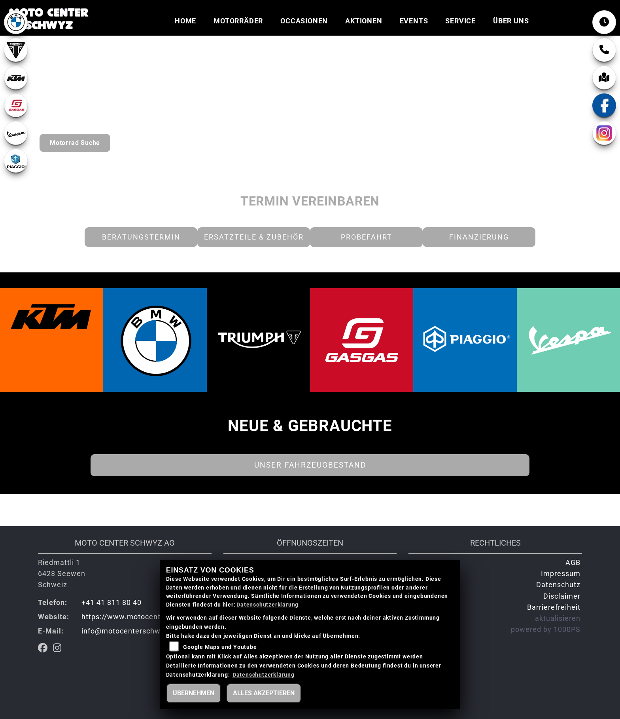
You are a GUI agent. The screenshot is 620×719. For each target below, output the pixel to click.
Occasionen (304, 21)
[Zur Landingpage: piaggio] (16, 161)
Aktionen (363, 21)
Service (460, 21)
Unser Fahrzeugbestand (310, 465)
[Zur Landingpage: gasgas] (16, 105)
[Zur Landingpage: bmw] (16, 22)
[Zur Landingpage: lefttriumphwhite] (16, 50)
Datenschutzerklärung (267, 604)
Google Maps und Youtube (220, 647)
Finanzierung (479, 237)
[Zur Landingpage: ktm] (16, 77)
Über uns (511, 21)
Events (414, 21)
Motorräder (238, 21)
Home (185, 21)
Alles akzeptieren (264, 693)
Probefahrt (366, 237)
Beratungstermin (141, 237)
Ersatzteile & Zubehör (254, 237)
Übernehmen (193, 693)
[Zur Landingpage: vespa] (16, 133)
